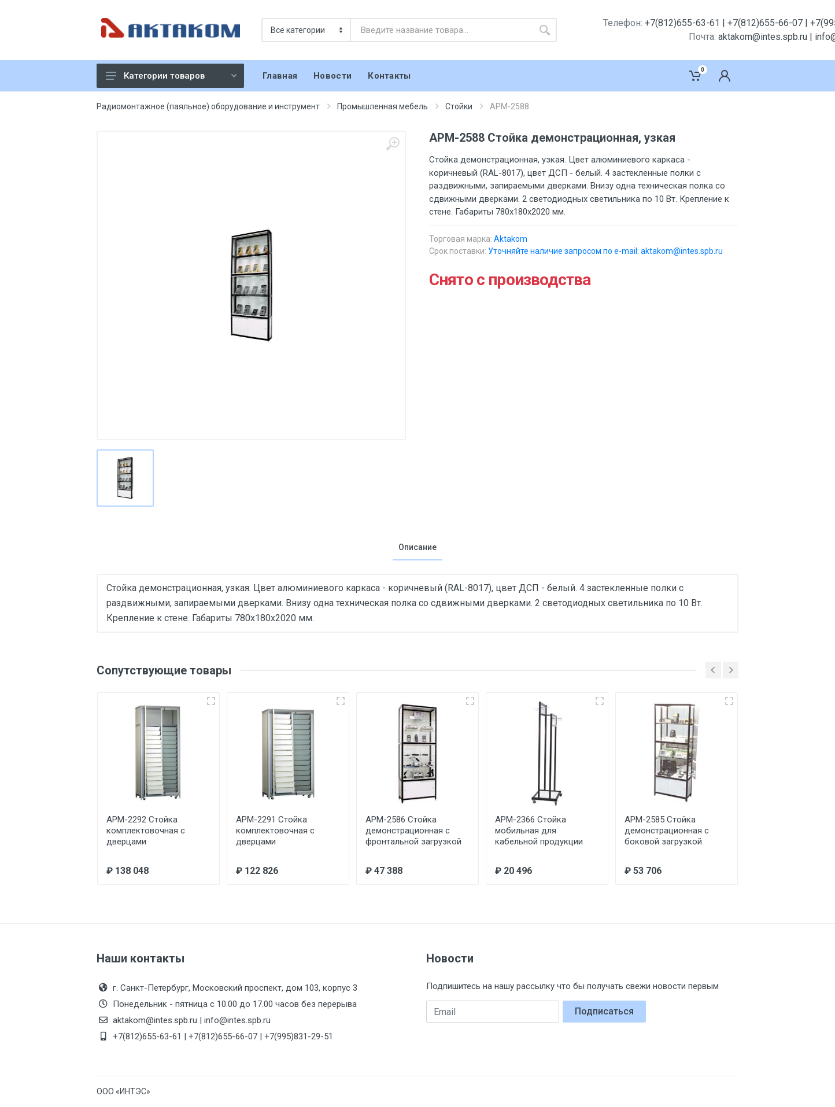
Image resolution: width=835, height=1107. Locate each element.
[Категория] (307, 30)
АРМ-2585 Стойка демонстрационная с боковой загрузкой (667, 830)
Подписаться (604, 1011)
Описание (417, 547)
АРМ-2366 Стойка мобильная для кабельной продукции (539, 830)
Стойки (458, 106)
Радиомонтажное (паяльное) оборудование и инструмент (208, 106)
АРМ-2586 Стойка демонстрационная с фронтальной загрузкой (413, 830)
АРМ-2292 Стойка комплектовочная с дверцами (145, 830)
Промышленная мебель (382, 106)
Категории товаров (171, 76)
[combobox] (442, 30)
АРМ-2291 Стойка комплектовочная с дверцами (275, 830)
